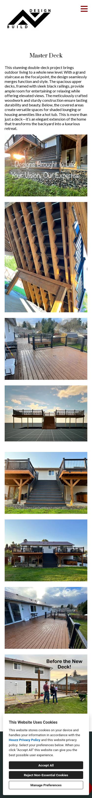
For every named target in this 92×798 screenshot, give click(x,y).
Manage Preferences (46, 785)
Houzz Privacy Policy (24, 740)
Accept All (46, 765)
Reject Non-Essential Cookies (46, 775)
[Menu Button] (84, 9)
